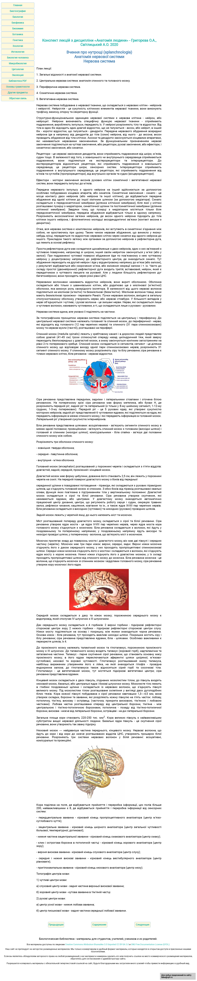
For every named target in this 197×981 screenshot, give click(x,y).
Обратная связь (18, 98)
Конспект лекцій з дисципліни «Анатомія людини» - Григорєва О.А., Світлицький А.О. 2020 (99, 42)
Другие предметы (18, 92)
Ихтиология (17, 51)
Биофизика (18, 22)
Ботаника (17, 34)
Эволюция (18, 75)
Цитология (18, 69)
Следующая (142, 924)
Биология (18, 16)
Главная (17, 5)
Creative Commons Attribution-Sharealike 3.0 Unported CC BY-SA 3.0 (97, 944)
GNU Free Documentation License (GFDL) (150, 944)
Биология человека (18, 57)
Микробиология (18, 63)
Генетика (18, 40)
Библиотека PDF (18, 80)
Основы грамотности (17, 86)
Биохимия (17, 28)
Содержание (99, 924)
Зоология (18, 46)
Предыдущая (56, 924)
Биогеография (18, 11)
